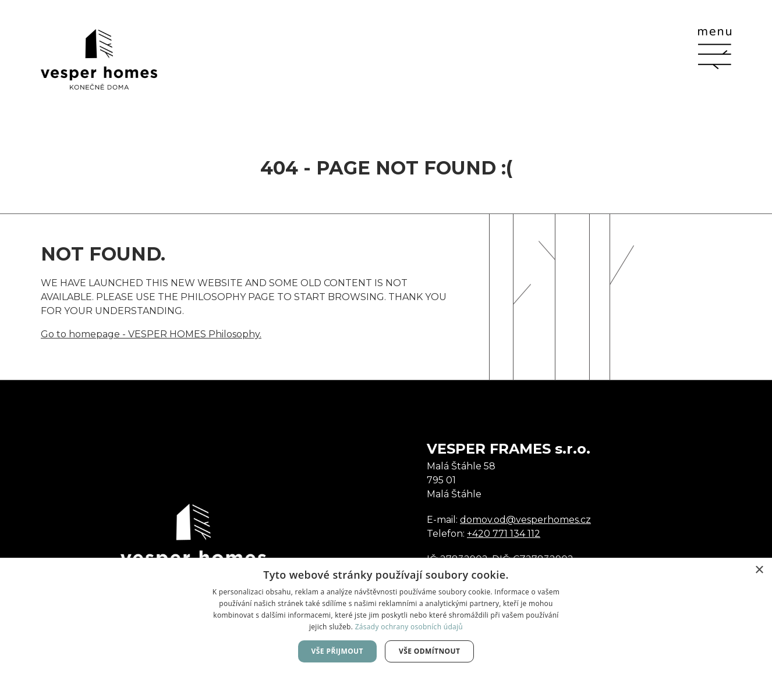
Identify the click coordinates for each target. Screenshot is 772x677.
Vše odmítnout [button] (429, 651)
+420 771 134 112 (503, 533)
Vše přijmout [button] (337, 651)
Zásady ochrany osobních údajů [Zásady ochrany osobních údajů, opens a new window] (409, 627)
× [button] (759, 570)
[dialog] (386, 617)
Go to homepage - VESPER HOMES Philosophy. (151, 334)
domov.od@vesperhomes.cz (525, 519)
